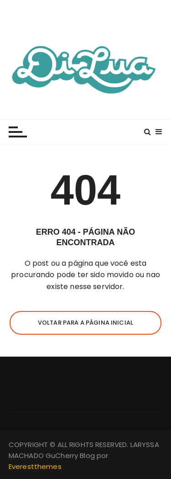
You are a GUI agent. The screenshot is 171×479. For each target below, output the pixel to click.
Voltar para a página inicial (85, 322)
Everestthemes (35, 466)
